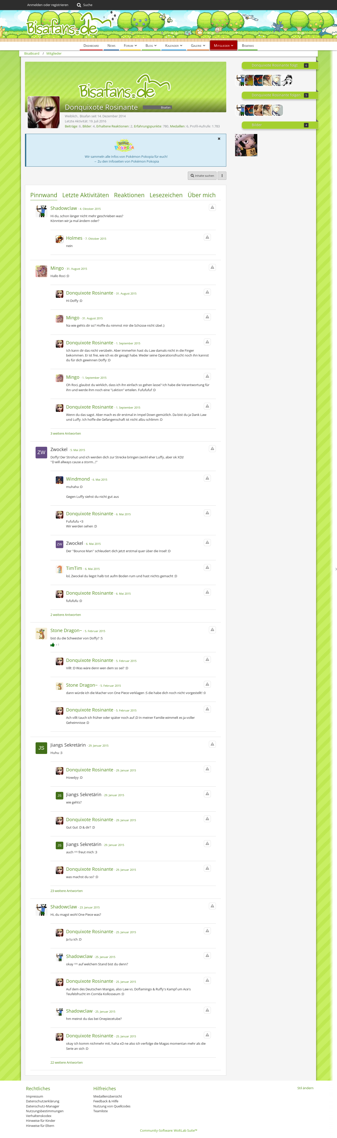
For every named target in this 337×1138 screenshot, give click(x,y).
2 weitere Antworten (65, 614)
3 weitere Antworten (65, 433)
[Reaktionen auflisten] (55, 644)
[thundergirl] (250, 80)
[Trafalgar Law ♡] (246, 145)
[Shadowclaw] (241, 80)
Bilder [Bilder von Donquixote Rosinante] (86, 126)
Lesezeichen (166, 195)
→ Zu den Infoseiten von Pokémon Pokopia (126, 161)
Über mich (202, 195)
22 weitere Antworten (66, 1062)
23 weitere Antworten (66, 890)
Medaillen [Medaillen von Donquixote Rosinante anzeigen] (177, 126)
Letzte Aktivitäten (85, 195)
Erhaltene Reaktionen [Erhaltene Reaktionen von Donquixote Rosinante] (112, 126)
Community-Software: (168, 1130)
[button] (219, 139)
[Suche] (84, 5)
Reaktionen (129, 195)
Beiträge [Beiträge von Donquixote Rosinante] (71, 126)
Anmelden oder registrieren (47, 5)
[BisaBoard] (168, 26)
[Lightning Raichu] (259, 110)
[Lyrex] (286, 80)
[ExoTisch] (259, 80)
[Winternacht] (268, 80)
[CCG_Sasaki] (277, 80)
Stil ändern (305, 1088)
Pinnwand (43, 195)
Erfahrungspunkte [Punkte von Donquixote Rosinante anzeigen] (147, 126)
